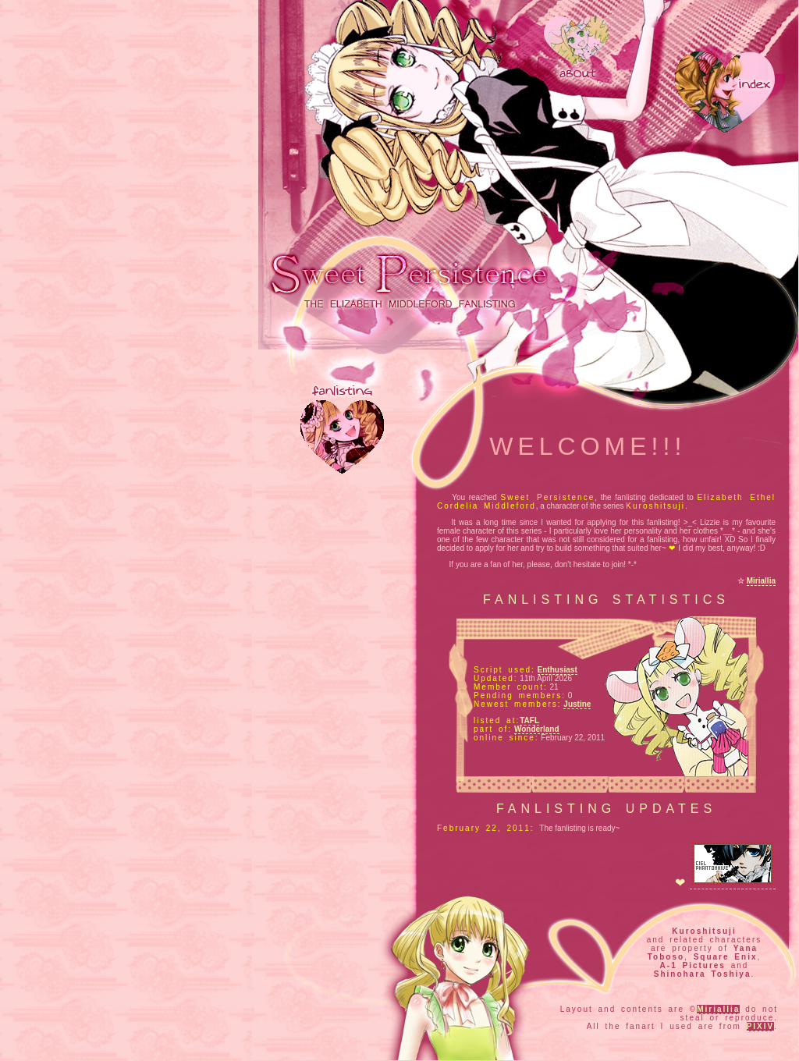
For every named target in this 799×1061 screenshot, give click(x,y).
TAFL (529, 720)
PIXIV (761, 1026)
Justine (577, 704)
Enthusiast (557, 669)
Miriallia (761, 581)
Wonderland (536, 729)
